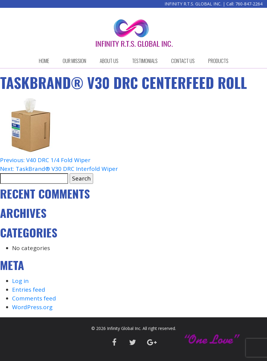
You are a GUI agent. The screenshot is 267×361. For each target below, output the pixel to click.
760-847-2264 (248, 4)
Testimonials (145, 60)
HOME (44, 60)
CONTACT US (183, 60)
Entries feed (28, 290)
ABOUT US (109, 60)
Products (218, 60)
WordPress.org (32, 307)
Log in (20, 281)
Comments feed (34, 298)
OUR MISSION (74, 60)
